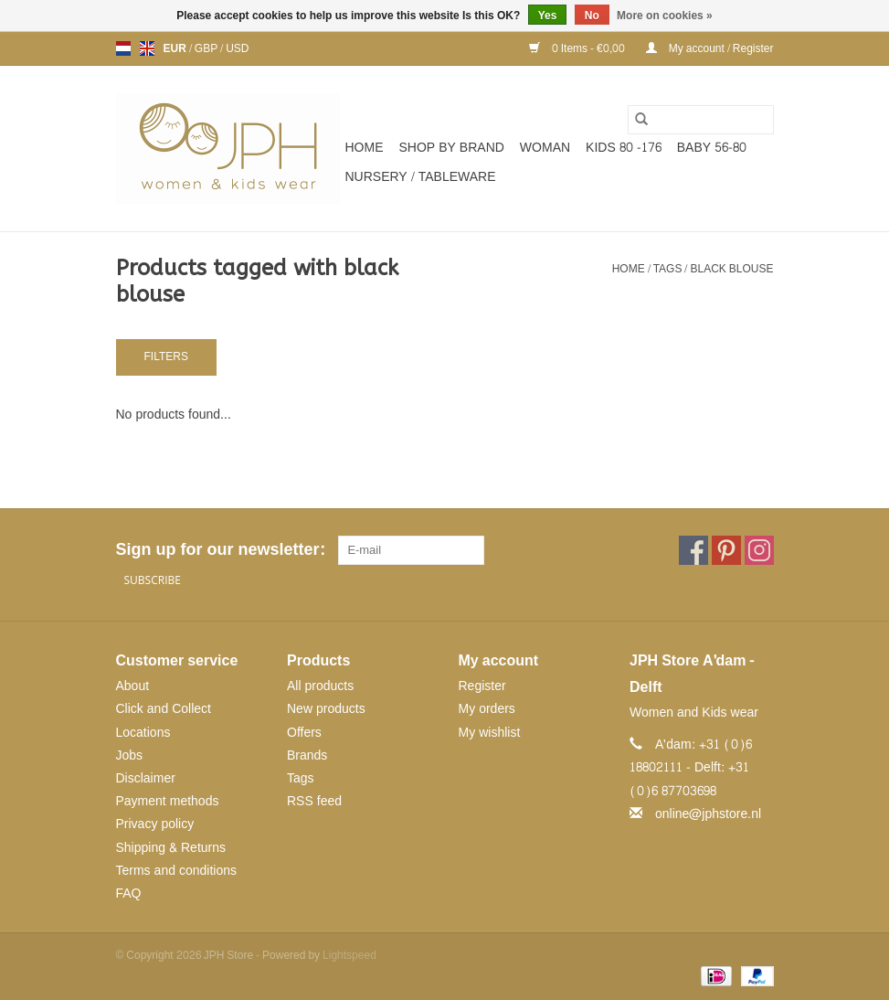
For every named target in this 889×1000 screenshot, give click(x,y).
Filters (166, 356)
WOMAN (545, 147)
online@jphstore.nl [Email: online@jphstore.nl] (708, 814)
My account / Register (710, 48)
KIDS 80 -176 (623, 147)
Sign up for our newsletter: (220, 549)
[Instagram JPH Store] (759, 550)
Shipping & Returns (171, 847)
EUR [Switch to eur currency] (176, 48)
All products (320, 686)
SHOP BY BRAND (451, 147)
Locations (143, 732)
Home (364, 147)
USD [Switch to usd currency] (237, 48)
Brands (307, 755)
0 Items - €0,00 (578, 48)
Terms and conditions (177, 870)
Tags (668, 269)
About (133, 686)
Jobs (129, 755)
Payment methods (167, 801)
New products (326, 708)
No (592, 15)
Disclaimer (145, 778)
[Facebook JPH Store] (693, 550)
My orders (487, 708)
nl (123, 48)
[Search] (701, 119)
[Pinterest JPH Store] (726, 550)
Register (482, 686)
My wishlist (490, 732)
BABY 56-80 (711, 147)
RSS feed (314, 801)
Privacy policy (155, 824)
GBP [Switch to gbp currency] (207, 48)
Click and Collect (163, 708)
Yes (547, 15)
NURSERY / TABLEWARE (420, 176)
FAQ (129, 893)
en (147, 48)
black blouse (731, 269)
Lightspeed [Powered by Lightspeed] (349, 955)
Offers (304, 732)
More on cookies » (665, 15)
